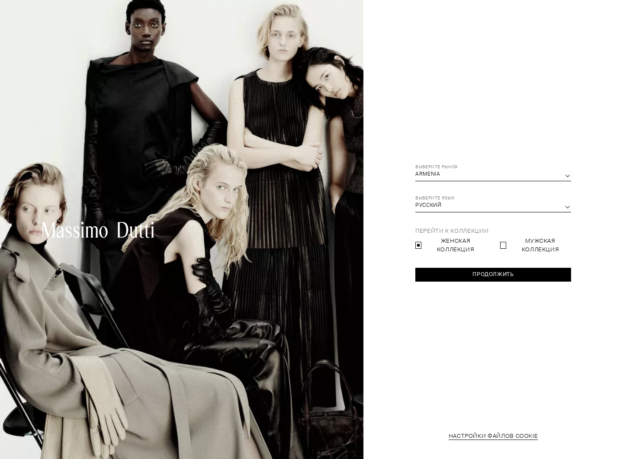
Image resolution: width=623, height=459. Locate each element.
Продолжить (493, 274)
